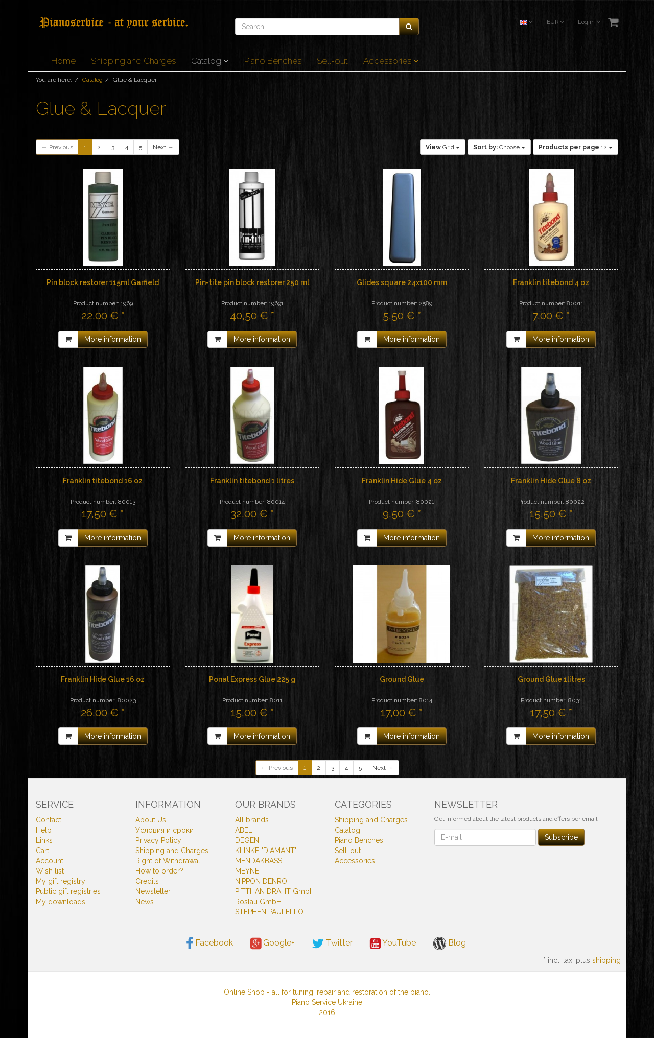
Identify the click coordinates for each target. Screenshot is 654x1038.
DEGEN (247, 840)
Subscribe (561, 837)
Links (44, 840)
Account (49, 861)
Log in (589, 22)
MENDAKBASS (258, 861)
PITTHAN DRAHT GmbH (275, 891)
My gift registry (60, 881)
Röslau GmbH (258, 902)
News (144, 902)
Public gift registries (68, 891)
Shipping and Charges (133, 61)
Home (63, 61)
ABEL (243, 830)
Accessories (391, 61)
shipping (606, 960)
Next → (163, 147)
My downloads (60, 902)
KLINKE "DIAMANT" (266, 850)
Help (44, 830)
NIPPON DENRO (261, 881)
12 (576, 147)
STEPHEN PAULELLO (269, 912)
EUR (555, 22)
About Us (150, 820)
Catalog (210, 61)
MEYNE (247, 871)
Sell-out (332, 61)
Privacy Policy (158, 840)
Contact (48, 820)
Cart (42, 850)
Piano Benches (272, 61)
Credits (147, 881)
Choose (499, 147)
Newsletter (153, 891)
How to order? (159, 871)
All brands (252, 820)
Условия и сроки (164, 830)
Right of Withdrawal (167, 861)
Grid (443, 147)
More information (112, 339)
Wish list (50, 871)
